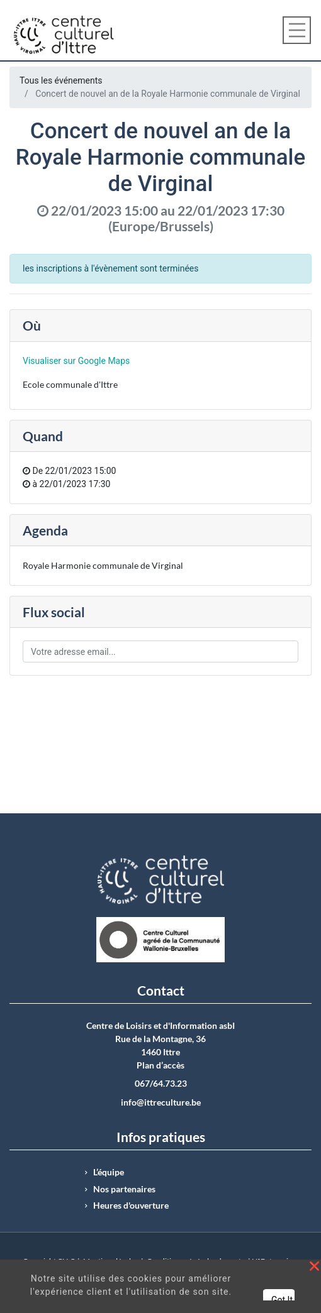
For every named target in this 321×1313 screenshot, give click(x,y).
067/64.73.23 (161, 1084)
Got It (282, 1300)
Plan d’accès (160, 1065)
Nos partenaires (124, 1189)
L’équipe (108, 1172)
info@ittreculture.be (161, 1102)
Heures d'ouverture (131, 1205)
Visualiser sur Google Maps (76, 361)
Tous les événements (61, 80)
